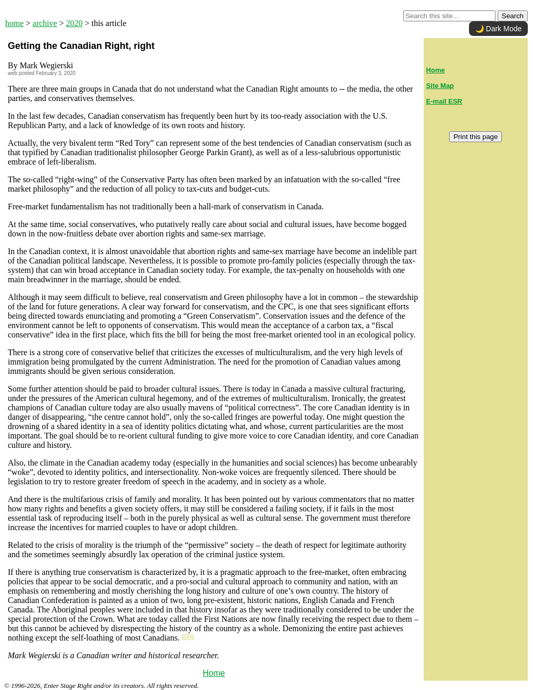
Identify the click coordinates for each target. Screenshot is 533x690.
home (14, 23)
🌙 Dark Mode (498, 28)
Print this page (475, 137)
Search (513, 16)
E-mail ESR (444, 101)
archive (45, 23)
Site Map (440, 86)
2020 (74, 23)
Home (213, 673)
